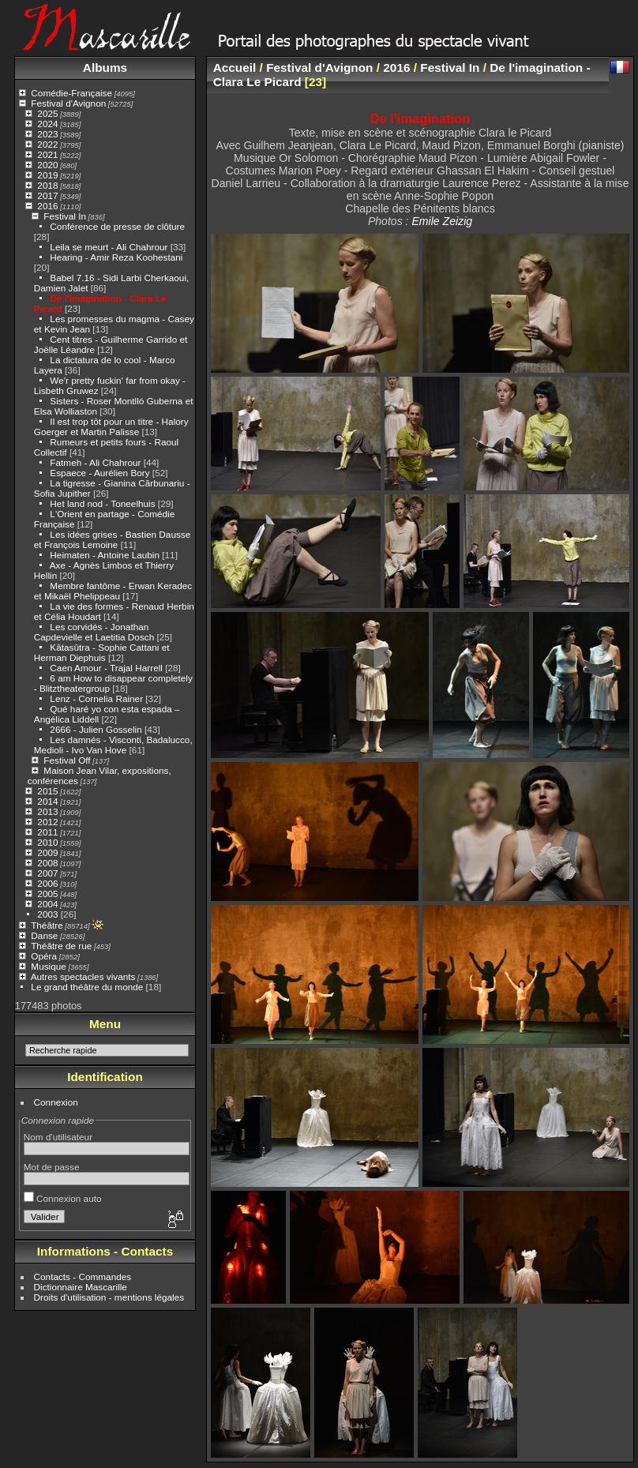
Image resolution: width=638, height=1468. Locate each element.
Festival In (64, 216)
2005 (47, 893)
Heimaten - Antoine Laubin (105, 555)
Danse (44, 935)
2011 (47, 832)
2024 (47, 123)
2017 (47, 195)
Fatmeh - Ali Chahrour (95, 462)
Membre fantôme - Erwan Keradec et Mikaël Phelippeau (113, 590)
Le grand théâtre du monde (87, 987)
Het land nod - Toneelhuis (102, 503)
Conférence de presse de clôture (117, 226)
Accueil (235, 67)
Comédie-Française (71, 93)
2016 (47, 206)
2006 (47, 883)
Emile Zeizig (441, 221)
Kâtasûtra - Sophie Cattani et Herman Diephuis (102, 652)
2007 (47, 873)
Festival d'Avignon (68, 103)
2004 (47, 904)
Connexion (56, 1102)
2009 (47, 852)
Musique (48, 966)
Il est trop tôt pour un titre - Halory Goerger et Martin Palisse (111, 426)
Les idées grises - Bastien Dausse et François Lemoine (112, 539)
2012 (47, 822)
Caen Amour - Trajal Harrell (106, 668)
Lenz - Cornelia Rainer (96, 698)
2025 (47, 113)
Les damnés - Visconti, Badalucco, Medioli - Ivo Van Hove (113, 744)
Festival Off (66, 760)
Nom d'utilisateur (58, 1137)
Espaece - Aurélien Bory (99, 472)
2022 (47, 144)
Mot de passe (52, 1167)
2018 (47, 185)
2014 (47, 801)
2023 (47, 134)
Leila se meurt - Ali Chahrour (108, 247)
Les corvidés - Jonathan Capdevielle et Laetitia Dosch (94, 631)
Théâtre (47, 925)
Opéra (44, 956)
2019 (47, 175)
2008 (47, 863)
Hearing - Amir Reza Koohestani (116, 257)
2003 (47, 914)
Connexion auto (63, 1198)
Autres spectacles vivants (83, 976)
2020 (47, 165)
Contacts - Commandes (83, 1276)
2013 (47, 811)
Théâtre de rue (61, 945)
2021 (47, 154)
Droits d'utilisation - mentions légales (109, 1297)
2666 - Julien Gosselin (95, 729)
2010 (47, 842)
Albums (105, 67)
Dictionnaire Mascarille (80, 1287)
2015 (47, 791)
